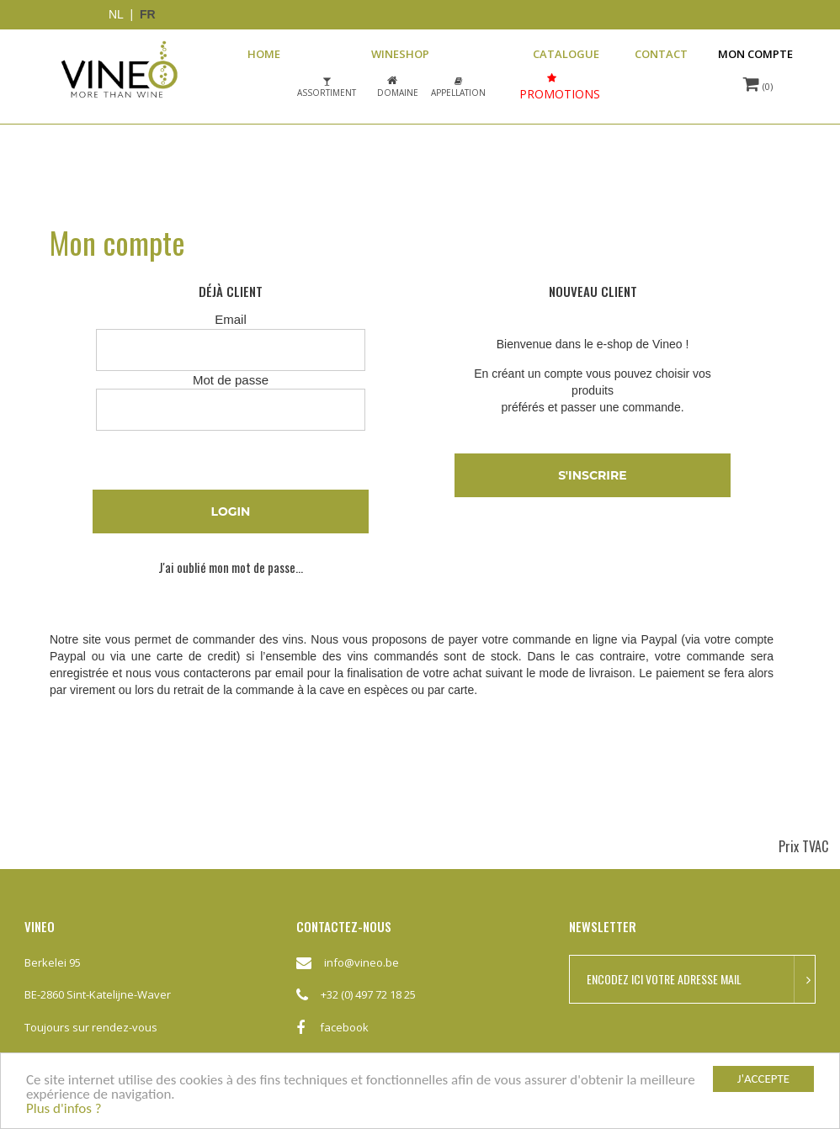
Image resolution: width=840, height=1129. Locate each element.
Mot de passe (230, 380)
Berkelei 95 (52, 962)
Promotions (559, 94)
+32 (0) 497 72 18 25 (368, 994)
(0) (758, 84)
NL (116, 14)
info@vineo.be (361, 962)
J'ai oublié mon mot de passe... (230, 567)
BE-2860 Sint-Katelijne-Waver (97, 994)
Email (231, 319)
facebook (332, 1034)
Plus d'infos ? (64, 1109)
